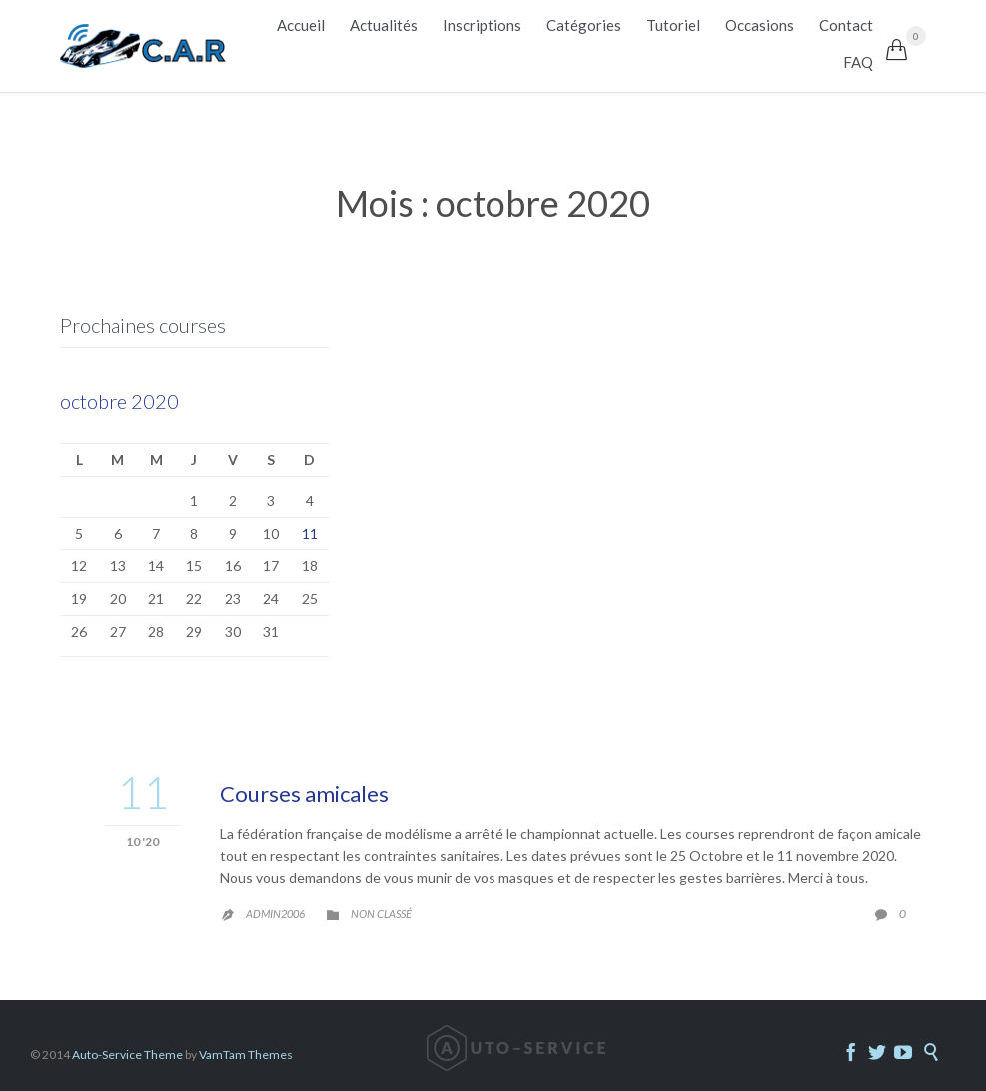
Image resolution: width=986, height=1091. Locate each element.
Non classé (381, 913)
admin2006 (275, 913)
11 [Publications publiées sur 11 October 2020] (310, 533)
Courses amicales (304, 793)
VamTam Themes (246, 1054)
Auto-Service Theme (127, 1054)
